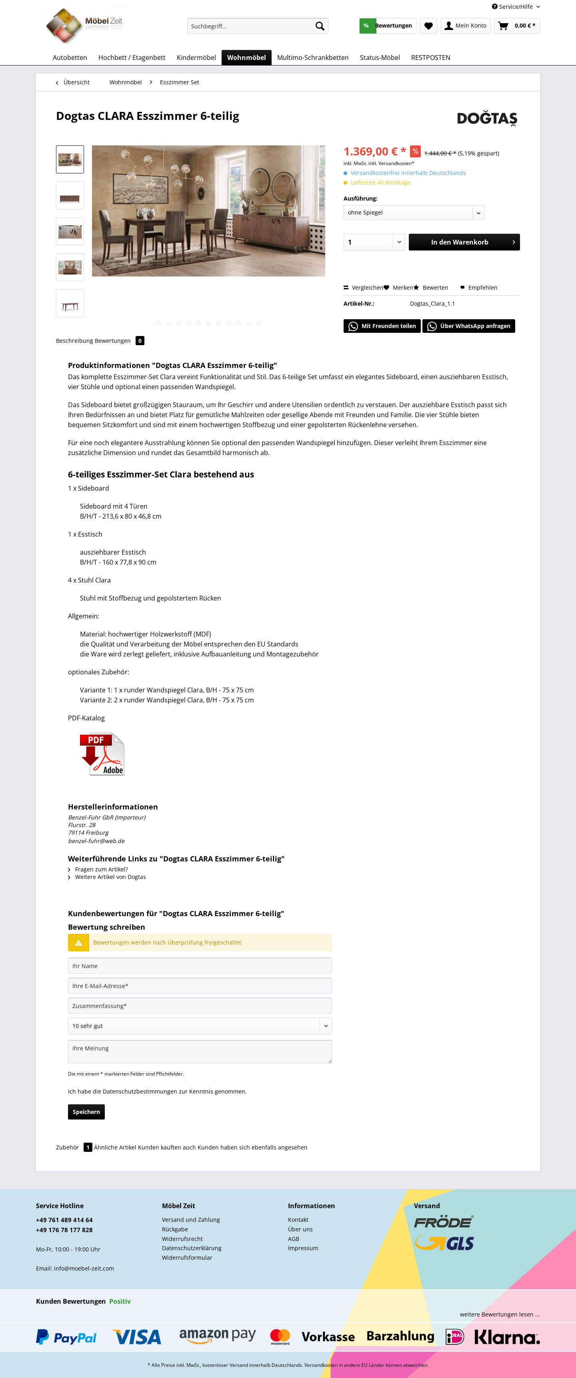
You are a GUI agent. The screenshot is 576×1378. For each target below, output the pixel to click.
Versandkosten (321, 1365)
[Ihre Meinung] (200, 1052)
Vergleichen (364, 287)
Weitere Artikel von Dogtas (107, 877)
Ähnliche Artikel (115, 1147)
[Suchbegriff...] (257, 26)
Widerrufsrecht (182, 1239)
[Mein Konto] (466, 26)
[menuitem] (257, 30)
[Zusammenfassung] (200, 1006)
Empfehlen (479, 287)
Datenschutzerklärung (192, 1248)
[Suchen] (320, 26)
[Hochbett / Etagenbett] (132, 57)
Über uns (300, 1229)
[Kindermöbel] (196, 57)
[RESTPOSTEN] (431, 57)
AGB (293, 1239)
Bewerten (431, 287)
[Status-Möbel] (380, 57)
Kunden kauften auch (167, 1147)
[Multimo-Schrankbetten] (313, 57)
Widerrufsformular (187, 1257)
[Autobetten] (70, 57)
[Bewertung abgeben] (200, 1026)
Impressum (303, 1248)
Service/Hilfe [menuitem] (513, 6)
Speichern (86, 1112)
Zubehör (75, 1147)
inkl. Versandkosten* (391, 163)
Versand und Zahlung (191, 1219)
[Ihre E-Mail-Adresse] (200, 986)
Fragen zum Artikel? (98, 869)
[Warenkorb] (517, 26)
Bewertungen (119, 340)
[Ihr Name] (200, 966)
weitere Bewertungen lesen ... (500, 1314)
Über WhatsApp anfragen (468, 326)
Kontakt (298, 1219)
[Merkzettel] (428, 26)
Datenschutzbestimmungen (140, 1091)
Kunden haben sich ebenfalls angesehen (253, 1147)
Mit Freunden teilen (382, 326)
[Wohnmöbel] (247, 57)
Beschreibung (74, 340)
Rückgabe (175, 1229)
